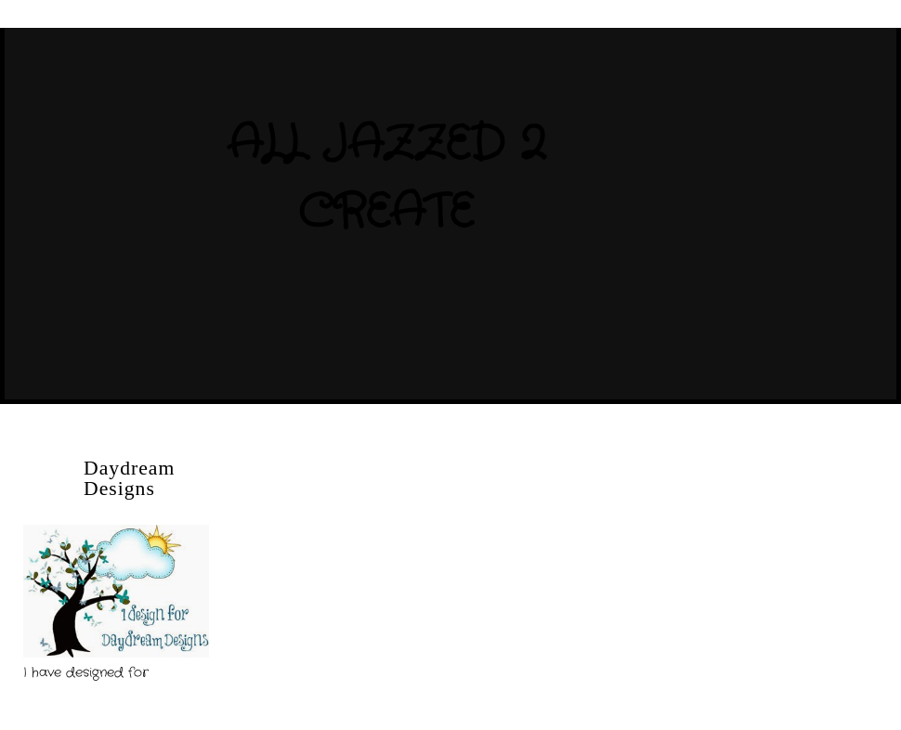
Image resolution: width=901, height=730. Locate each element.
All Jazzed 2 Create (385, 178)
